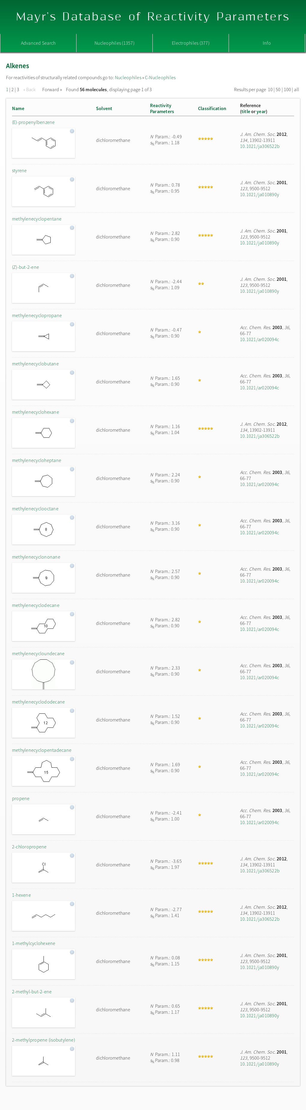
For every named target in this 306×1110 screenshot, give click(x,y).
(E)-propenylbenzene (33, 122)
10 (270, 89)
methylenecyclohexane (35, 412)
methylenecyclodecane (35, 605)
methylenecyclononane (36, 557)
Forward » (52, 89)
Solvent (104, 108)
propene (21, 798)
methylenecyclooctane (35, 509)
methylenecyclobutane (35, 364)
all (296, 89)
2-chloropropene (29, 847)
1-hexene (21, 895)
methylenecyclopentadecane (41, 750)
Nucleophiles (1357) (114, 43)
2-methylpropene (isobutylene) (43, 1040)
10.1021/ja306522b (260, 146)
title (246, 111)
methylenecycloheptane (36, 460)
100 (287, 89)
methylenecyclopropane (37, 315)
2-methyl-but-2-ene (32, 991)
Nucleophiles (128, 77)
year (261, 111)
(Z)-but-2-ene (25, 267)
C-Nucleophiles (160, 77)
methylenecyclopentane (37, 219)
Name (18, 108)
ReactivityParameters (162, 108)
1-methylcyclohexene (34, 943)
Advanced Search (38, 43)
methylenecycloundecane (38, 653)
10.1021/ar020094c (259, 339)
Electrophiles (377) (190, 43)
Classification (212, 108)
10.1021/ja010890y (259, 194)
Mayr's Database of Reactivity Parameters (153, 17)
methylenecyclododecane (38, 702)
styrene (19, 170)
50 (278, 89)
